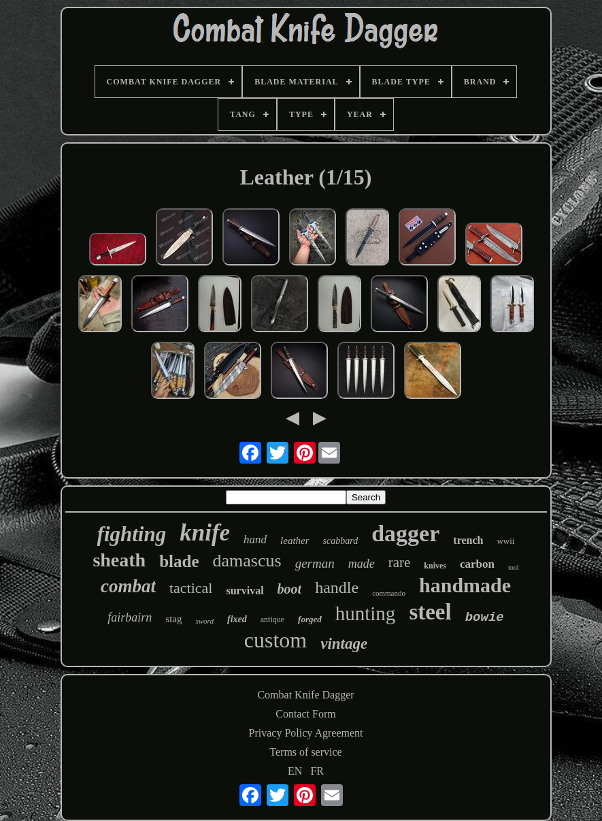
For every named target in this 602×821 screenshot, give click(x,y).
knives (435, 565)
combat (128, 586)
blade (179, 561)
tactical (191, 587)
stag (173, 618)
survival (244, 590)
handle (336, 587)
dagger (405, 533)
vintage (343, 643)
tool (513, 567)
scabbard (340, 541)
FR (317, 771)
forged (310, 619)
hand (255, 539)
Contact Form (305, 714)
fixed (237, 619)
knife (205, 532)
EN (295, 771)
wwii (505, 541)
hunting (365, 613)
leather (295, 540)
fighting (132, 534)
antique (272, 619)
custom (275, 640)
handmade (465, 585)
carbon (477, 564)
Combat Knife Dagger (305, 695)
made (361, 563)
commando (388, 593)
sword (204, 621)
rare (399, 562)
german (315, 563)
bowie (484, 617)
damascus (247, 560)
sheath (119, 559)
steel (430, 612)
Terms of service (305, 752)
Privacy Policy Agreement (306, 733)
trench (468, 540)
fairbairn (129, 617)
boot (290, 588)
